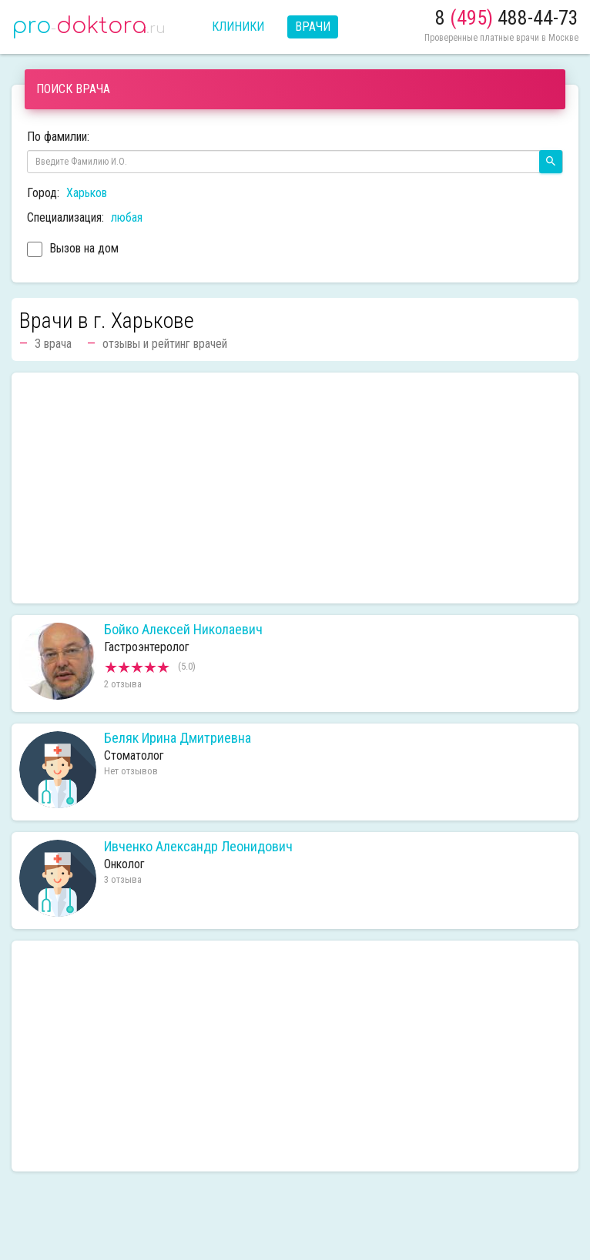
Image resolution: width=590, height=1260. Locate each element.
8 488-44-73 (506, 18)
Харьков (86, 192)
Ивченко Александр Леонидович (198, 847)
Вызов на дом (73, 250)
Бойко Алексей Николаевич (183, 630)
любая (126, 217)
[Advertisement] (295, 488)
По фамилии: (58, 136)
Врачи (312, 26)
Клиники (238, 26)
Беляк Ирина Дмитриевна (177, 738)
